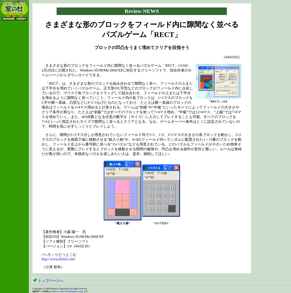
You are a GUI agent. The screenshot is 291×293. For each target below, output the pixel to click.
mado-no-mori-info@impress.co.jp (67, 291)
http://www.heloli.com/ (58, 259)
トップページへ (48, 281)
